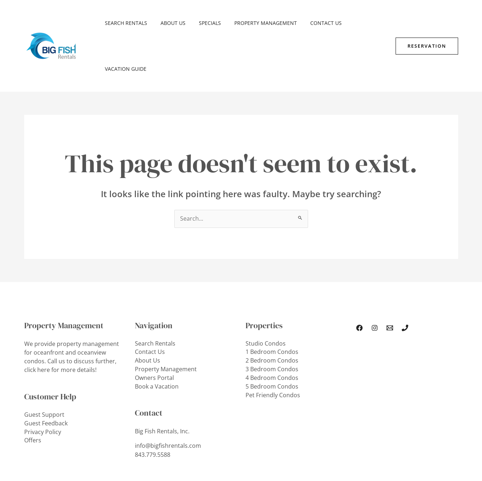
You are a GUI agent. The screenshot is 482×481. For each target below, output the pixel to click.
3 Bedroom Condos (272, 324)
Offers (32, 395)
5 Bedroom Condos (272, 341)
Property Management (254, 23)
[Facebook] (359, 282)
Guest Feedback (46, 377)
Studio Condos (266, 298)
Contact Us (311, 23)
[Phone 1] (405, 282)
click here (37, 324)
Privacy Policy (42, 386)
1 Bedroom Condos (272, 307)
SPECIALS (202, 23)
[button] (427, 22)
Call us (56, 315)
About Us (168, 23)
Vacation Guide (358, 23)
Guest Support (44, 369)
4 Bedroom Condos (272, 333)
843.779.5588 (152, 409)
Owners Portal (154, 333)
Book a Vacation (157, 341)
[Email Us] (390, 282)
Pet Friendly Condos (273, 350)
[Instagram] (374, 282)
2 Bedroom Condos (272, 315)
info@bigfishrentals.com (168, 400)
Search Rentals (124, 23)
